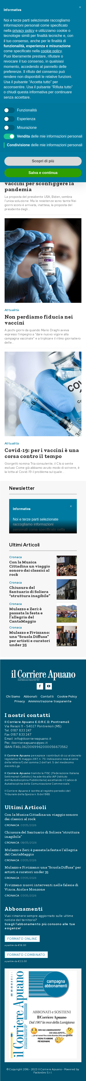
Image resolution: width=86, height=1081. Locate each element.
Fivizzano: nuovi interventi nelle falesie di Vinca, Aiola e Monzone (41, 887)
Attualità (12, 310)
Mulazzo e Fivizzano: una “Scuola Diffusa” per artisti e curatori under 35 (29, 638)
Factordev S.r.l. (43, 1072)
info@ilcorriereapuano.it (32, 739)
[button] (80, 7)
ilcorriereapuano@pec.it (29, 743)
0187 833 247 (21, 730)
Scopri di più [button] (43, 161)
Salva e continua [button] (42, 173)
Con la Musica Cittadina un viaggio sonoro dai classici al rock (29, 568)
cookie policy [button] (51, 51)
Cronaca (15, 557)
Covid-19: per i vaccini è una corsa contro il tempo (42, 453)
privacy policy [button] (23, 31)
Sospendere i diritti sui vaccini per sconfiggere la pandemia (39, 183)
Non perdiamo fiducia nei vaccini (39, 319)
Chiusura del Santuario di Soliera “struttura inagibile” (29, 591)
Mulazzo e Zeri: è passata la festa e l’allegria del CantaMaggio (26, 615)
